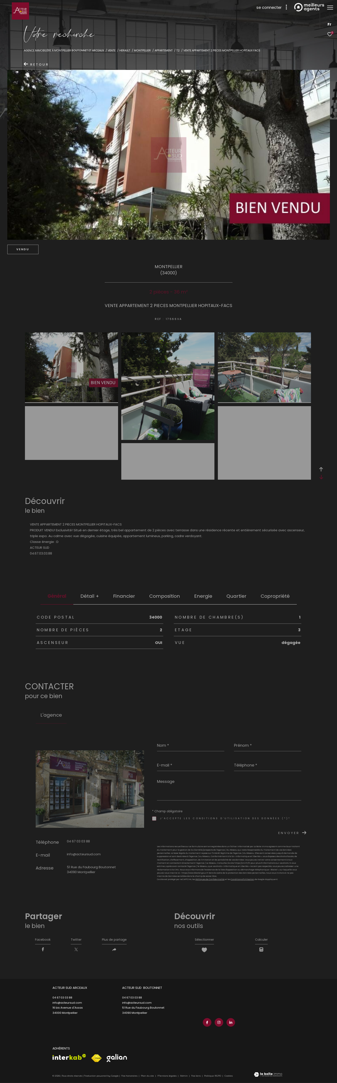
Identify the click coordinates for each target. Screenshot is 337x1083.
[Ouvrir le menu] (330, 7)
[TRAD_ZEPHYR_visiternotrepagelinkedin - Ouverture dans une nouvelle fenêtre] (229, 1023)
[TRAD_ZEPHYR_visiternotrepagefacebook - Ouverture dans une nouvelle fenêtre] (206, 1023)
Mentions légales (167, 1076)
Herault (124, 50)
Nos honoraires (129, 1076)
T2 (178, 50)
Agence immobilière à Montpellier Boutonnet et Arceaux (64, 50)
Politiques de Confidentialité (210, 879)
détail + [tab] (89, 596)
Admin (184, 1076)
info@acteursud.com (84, 854)
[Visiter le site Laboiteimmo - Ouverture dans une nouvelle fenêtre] (268, 1075)
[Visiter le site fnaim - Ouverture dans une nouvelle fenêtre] (96, 1059)
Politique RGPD (212, 1076)
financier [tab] (124, 596)
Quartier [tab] (236, 596)
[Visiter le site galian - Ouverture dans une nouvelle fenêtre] (117, 1059)
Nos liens (196, 1076)
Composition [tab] (164, 596)
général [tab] (57, 596)
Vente (111, 50)
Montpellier (142, 50)
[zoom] (71, 401)
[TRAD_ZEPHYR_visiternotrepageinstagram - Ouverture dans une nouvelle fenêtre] (218, 1023)
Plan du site (148, 1076)
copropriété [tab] (275, 596)
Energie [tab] (203, 596)
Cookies (229, 1076)
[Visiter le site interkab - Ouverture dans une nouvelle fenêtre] (69, 1058)
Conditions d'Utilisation (242, 879)
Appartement (164, 50)
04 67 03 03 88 (78, 841)
